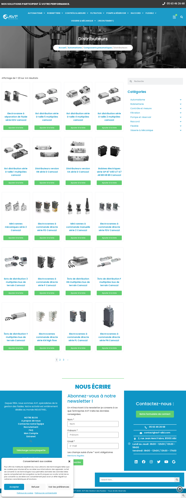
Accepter (14, 486)
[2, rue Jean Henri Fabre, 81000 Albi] (135, 439)
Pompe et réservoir (155, 117)
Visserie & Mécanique (155, 130)
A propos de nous (31, 420)
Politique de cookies (25, 493)
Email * (71, 441)
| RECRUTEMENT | (106, 20)
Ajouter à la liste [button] (15, 127)
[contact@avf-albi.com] (141, 433)
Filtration (97, 13)
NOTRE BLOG (31, 417)
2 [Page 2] (60, 359)
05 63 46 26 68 (176, 3)
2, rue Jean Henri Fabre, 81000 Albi (157, 438)
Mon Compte (31, 433)
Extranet (31, 436)
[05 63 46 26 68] (163, 2)
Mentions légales (75, 455)
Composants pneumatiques (98, 47)
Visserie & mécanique (83, 20)
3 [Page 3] (63, 359)
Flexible (151, 13)
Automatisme (36, 13)
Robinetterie (55, 13)
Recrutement (31, 427)
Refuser (35, 486)
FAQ (31, 430)
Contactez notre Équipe (31, 423)
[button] (69, 461)
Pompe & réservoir (117, 13)
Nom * (70, 419)
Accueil (62, 47)
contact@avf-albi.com (157, 432)
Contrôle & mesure (76, 13)
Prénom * (72, 430)
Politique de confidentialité (46, 493)
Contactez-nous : (155, 404)
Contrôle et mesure (155, 108)
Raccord (137, 13)
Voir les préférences (58, 486)
